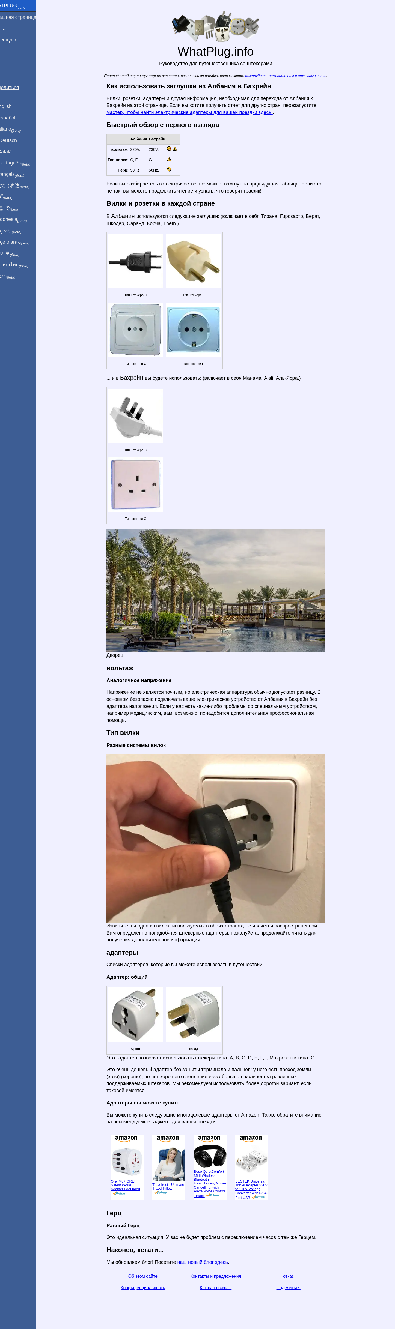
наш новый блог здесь (209, 1262)
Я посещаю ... (18, 40)
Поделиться (295, 1287)
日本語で (17, 208)
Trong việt (18, 231)
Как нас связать (222, 1287)
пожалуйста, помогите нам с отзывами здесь (292, 76)
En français (20, 175)
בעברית (15, 276)
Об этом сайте (149, 1276)
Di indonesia (21, 220)
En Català (14, 151)
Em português (23, 163)
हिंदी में (14, 197)
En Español (15, 118)
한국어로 (17, 253)
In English (14, 106)
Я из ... (10, 28)
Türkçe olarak (23, 242)
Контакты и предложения (222, 1276)
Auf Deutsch (16, 140)
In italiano (18, 129)
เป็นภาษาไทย (22, 265)
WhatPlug (20, 6)
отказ (295, 1276)
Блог (8, 59)
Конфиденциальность (149, 1287)
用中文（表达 (22, 186)
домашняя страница (26, 17)
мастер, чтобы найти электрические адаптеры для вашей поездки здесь (196, 112)
